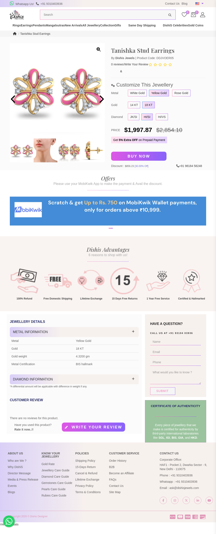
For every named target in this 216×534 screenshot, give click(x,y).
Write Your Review (136, 72)
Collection (148, 31)
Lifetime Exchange (87, 487)
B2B (111, 474)
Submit (162, 398)
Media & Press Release (23, 487)
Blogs (11, 499)
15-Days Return (85, 474)
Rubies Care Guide (54, 503)
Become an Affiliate (121, 480)
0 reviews (117, 72)
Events (12, 493)
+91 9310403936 (182, 483)
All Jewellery (124, 31)
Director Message (19, 480)
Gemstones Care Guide (57, 490)
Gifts (165, 31)
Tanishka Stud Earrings (35, 41)
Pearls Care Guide (54, 496)
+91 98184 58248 (190, 173)
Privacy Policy (84, 493)
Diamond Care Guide (55, 484)
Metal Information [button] (30, 339)
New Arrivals (99, 31)
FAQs (112, 487)
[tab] (74, 340)
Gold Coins (49, 35)
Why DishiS (15, 474)
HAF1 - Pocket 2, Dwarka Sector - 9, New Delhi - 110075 (183, 474)
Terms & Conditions (87, 499)
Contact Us (172, 3)
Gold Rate (48, 471)
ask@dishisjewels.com (184, 495)
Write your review (97, 435)
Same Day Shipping (190, 31)
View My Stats (9, 532)
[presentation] (13, 107)
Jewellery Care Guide (56, 478)
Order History (117, 468)
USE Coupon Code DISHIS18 (135, 3)
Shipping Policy (85, 468)
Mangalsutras (74, 31)
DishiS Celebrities (22, 35)
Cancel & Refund (86, 480)
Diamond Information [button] (33, 387)
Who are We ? (17, 468)
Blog (184, 3)
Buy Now (139, 164)
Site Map (115, 499)
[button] (105, 248)
